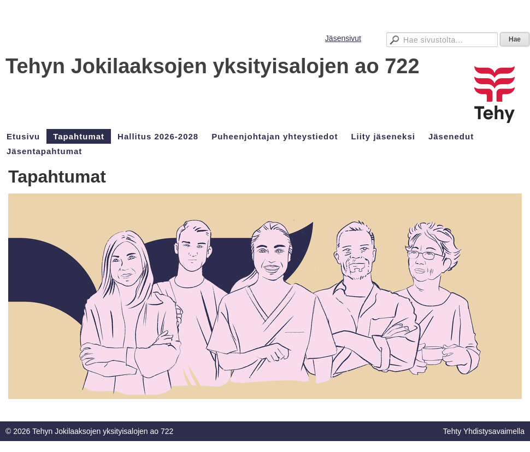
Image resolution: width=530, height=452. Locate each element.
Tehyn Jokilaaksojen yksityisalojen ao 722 (212, 66)
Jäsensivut (343, 38)
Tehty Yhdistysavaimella (484, 431)
